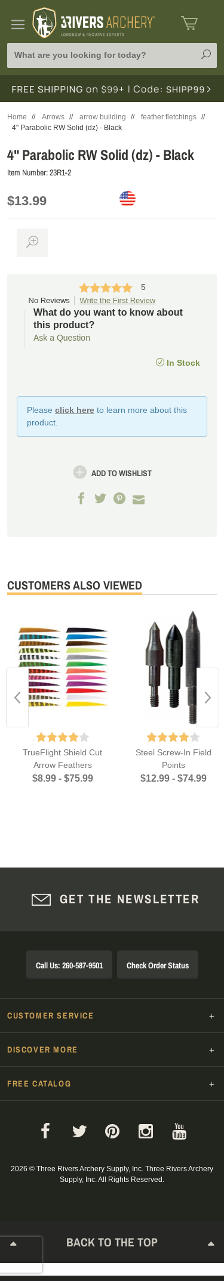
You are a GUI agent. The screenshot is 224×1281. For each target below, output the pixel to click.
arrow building (102, 117)
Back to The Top (112, 1244)
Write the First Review (117, 300)
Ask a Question (61, 337)
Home (17, 117)
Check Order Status (158, 965)
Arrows (53, 117)
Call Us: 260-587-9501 (69, 965)
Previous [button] (17, 697)
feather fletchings (169, 117)
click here (74, 410)
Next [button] (208, 697)
